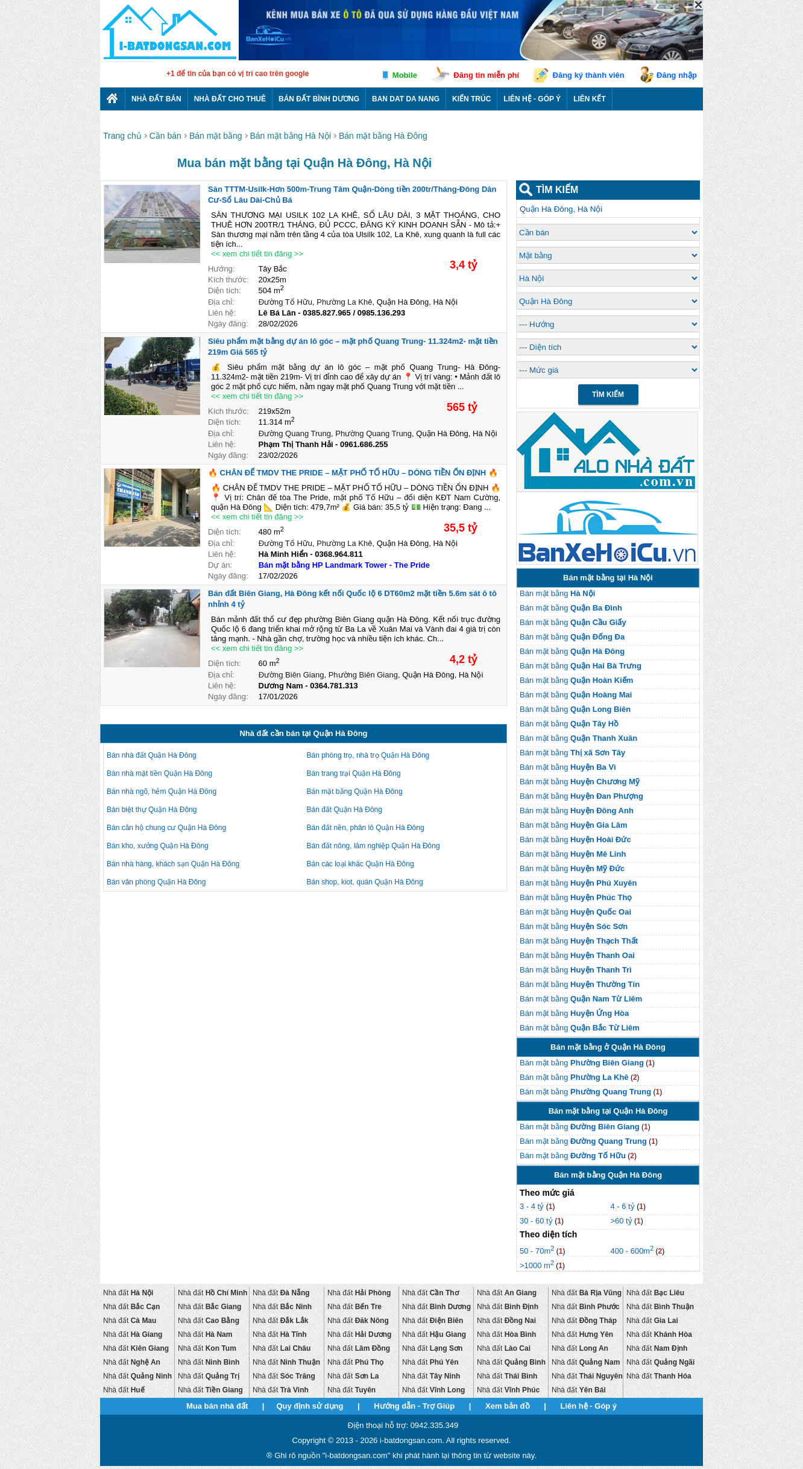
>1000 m (537, 1265)
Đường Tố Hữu (285, 301)
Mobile (404, 75)
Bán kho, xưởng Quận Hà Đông (158, 846)
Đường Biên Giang (291, 674)
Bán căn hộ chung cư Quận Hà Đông (166, 827)
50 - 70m (537, 1250)
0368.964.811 (339, 554)
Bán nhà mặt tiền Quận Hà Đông (159, 773)
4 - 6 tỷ (623, 1206)
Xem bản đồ (507, 1405)
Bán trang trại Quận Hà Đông (354, 773)
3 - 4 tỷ (533, 1206)
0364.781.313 (334, 685)
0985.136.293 (381, 312)
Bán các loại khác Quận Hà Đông (360, 864)
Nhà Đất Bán (156, 99)
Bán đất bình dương (319, 99)
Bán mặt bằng (557, 593)
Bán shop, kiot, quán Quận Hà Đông (365, 882)
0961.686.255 (364, 444)
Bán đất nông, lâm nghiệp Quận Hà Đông (373, 846)
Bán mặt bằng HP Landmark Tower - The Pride (344, 565)
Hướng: (221, 268)
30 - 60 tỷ (537, 1220)
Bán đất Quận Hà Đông (344, 809)
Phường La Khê (344, 301)
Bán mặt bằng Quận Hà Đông (355, 791)
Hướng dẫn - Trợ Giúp (414, 1405)
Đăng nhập (677, 75)
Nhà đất (128, 1293)
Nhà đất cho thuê (230, 99)
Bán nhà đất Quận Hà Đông (152, 755)
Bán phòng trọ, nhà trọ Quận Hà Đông (368, 755)
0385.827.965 (327, 312)
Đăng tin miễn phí (486, 75)
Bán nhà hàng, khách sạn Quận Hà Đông (173, 864)
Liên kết (589, 99)
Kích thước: (228, 279)
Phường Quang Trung (373, 433)
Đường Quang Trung (295, 433)
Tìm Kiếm (608, 394)
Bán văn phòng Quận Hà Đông (156, 882)
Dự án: (220, 565)
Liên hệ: (222, 312)
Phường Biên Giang (363, 674)
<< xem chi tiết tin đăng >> (257, 253)
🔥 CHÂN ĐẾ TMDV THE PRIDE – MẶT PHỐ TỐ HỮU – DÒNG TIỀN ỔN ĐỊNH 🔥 (353, 472)
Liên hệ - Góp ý (532, 99)
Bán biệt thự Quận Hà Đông (152, 809)
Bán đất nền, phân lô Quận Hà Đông (365, 827)
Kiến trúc (471, 99)
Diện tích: (224, 290)
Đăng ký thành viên (589, 75)
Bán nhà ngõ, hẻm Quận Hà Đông (161, 791)
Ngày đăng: (228, 323)
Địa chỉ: (221, 301)
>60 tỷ (621, 1220)
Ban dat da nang (405, 99)
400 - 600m (631, 1250)
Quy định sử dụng (309, 1405)
